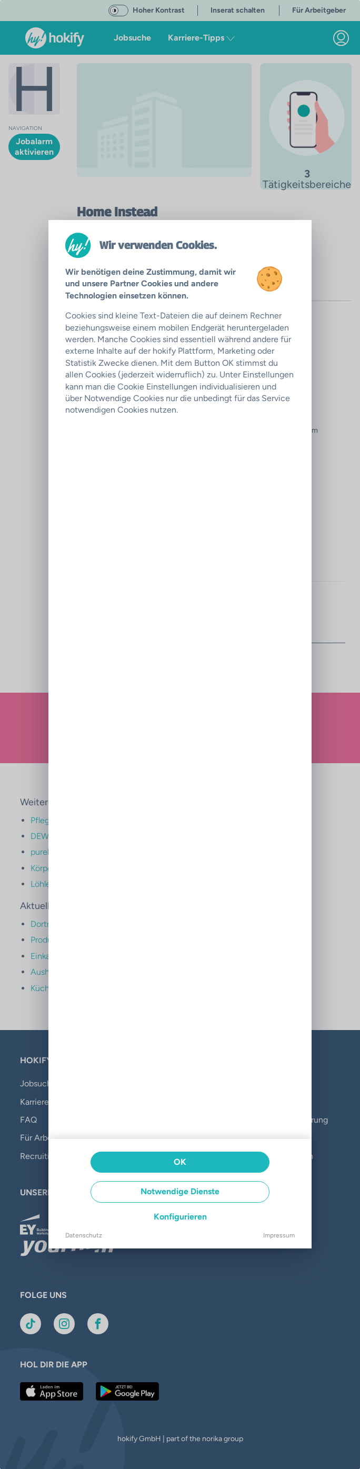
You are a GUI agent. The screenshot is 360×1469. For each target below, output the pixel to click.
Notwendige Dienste (180, 1191)
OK (180, 1162)
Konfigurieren (180, 1217)
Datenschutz (83, 1235)
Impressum (279, 1235)
